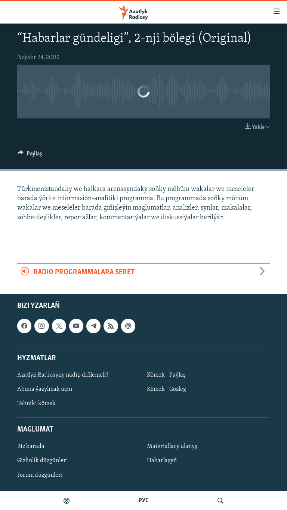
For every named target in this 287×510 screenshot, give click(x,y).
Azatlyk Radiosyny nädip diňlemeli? (62, 375)
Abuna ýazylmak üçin (44, 389)
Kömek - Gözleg (166, 389)
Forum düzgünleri (40, 475)
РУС (144, 501)
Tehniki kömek (36, 404)
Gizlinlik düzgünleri (42, 461)
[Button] (30, 155)
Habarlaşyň (162, 461)
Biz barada (30, 447)
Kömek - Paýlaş (166, 375)
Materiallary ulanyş (172, 447)
